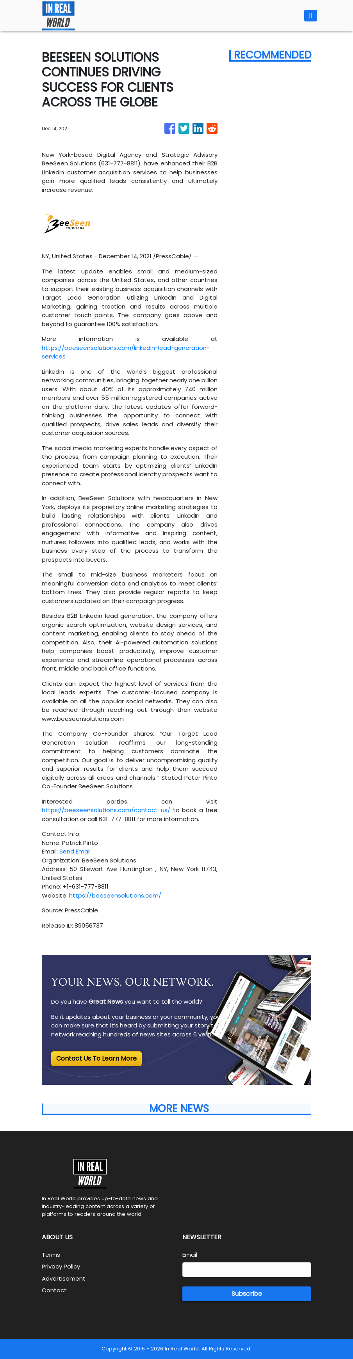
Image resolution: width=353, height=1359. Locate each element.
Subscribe (247, 1293)
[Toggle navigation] (310, 15)
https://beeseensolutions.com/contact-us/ (106, 810)
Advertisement (64, 1278)
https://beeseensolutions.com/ (115, 895)
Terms (51, 1255)
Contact (54, 1290)
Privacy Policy (61, 1266)
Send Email (75, 851)
